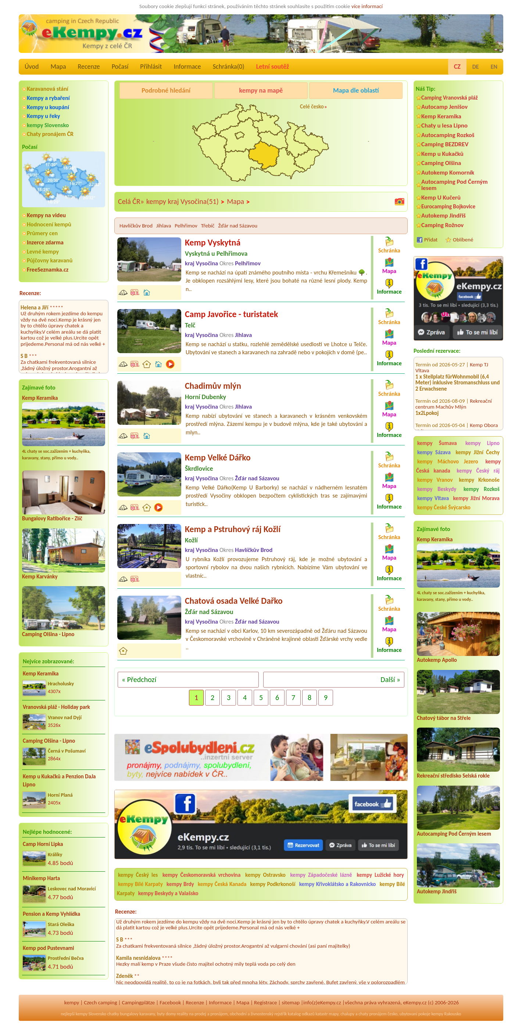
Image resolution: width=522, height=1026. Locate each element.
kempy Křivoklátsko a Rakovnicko (337, 884)
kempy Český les (138, 875)
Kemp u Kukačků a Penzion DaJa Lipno (59, 780)
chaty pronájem (372, 1013)
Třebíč (208, 225)
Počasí (120, 66)
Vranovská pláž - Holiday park (56, 707)
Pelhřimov (186, 225)
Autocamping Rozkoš (448, 135)
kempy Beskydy (436, 489)
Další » (390, 679)
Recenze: (30, 293)
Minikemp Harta (41, 878)
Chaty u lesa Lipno (444, 125)
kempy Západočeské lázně (321, 875)
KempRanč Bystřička (359, 109)
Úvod (32, 66)
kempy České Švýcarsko (444, 507)
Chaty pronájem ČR (50, 133)
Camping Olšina (441, 163)
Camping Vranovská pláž (449, 97)
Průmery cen (42, 233)
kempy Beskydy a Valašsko (168, 893)
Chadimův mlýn (213, 385)
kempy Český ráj (478, 470)
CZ (457, 66)
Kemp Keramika (40, 398)
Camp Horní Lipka (43, 844)
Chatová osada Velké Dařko (234, 600)
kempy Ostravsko (265, 875)
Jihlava (163, 225)
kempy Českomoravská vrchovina (201, 875)
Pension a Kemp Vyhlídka (51, 914)
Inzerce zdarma (45, 242)
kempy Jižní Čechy (477, 452)
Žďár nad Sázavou (237, 225)
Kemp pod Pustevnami (48, 948)
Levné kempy (43, 251)
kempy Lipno (482, 443)
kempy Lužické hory (380, 875)
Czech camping (100, 1002)
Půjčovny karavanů (49, 260)
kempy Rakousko (446, 1013)
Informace (187, 66)
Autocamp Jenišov (444, 107)
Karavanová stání (47, 88)
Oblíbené (463, 239)
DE (475, 66)
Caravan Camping (140, 109)
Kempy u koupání (48, 107)
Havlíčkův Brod (136, 225)
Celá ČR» (131, 201)
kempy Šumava (437, 443)
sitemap (291, 1002)
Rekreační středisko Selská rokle (453, 775)
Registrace (265, 1002)
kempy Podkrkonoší (273, 884)
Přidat (430, 239)
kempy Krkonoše (479, 480)
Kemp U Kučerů (441, 197)
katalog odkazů (301, 1013)
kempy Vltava (433, 498)
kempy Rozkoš (482, 489)
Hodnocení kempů (49, 224)
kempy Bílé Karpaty (140, 884)
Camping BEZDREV (444, 144)
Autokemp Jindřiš (443, 215)
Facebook (170, 1002)
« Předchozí (139, 679)
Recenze (89, 66)
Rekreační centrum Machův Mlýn (453, 393)
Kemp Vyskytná (212, 242)
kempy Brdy (180, 884)
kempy (71, 1002)
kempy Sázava (434, 452)
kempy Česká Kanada (222, 884)
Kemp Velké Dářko (218, 457)
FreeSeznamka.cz (47, 269)
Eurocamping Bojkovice (448, 206)
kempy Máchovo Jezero (447, 461)
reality (182, 1013)
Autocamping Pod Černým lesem (454, 185)
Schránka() (228, 66)
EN (494, 66)
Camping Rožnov (442, 225)
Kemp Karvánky (40, 576)
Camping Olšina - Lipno (48, 634)
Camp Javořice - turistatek (231, 314)
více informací (367, 6)
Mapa (58, 66)
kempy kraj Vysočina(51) (185, 202)
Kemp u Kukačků (442, 154)
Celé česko (312, 106)
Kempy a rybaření (48, 97)
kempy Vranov (435, 480)
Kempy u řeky (43, 115)
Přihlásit (151, 66)
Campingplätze (138, 1002)
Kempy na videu (46, 215)
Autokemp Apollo (437, 660)
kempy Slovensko (48, 125)
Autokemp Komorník (447, 172)
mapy (333, 1013)
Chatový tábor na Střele (444, 718)
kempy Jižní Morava (476, 498)
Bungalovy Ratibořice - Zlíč (52, 518)
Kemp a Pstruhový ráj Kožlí (232, 529)
